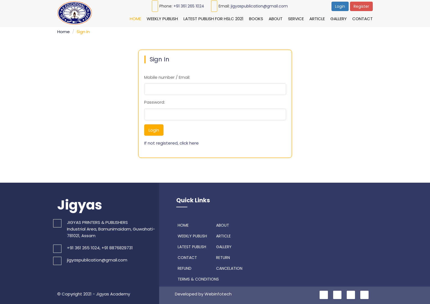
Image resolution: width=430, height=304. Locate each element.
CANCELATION (228, 267)
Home (135, 19)
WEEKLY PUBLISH (191, 235)
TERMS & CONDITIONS (197, 278)
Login (340, 6)
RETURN (222, 257)
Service (296, 19)
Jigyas (79, 204)
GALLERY (223, 246)
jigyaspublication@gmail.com (259, 6)
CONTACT (186, 257)
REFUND (183, 267)
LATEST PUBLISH (191, 246)
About (276, 19)
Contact (362, 19)
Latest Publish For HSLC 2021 (213, 19)
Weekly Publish (162, 19)
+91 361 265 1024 (188, 6)
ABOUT (222, 224)
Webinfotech (218, 293)
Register (361, 6)
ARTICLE (223, 235)
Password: (154, 101)
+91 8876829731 (117, 247)
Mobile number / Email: (167, 76)
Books (256, 19)
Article (317, 19)
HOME (182, 224)
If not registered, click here (171, 142)
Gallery (338, 19)
